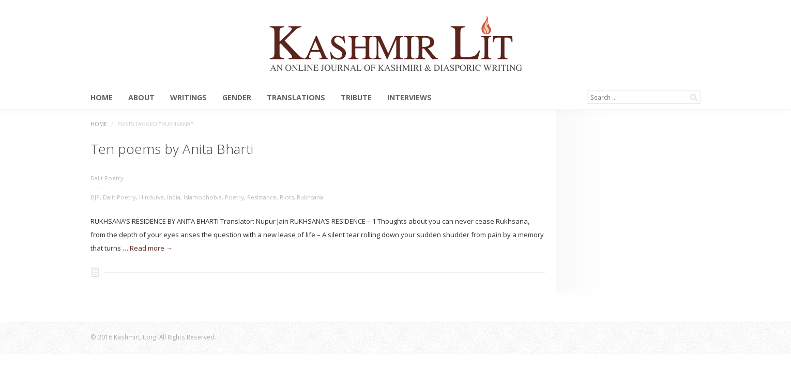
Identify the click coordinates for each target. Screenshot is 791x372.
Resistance (262, 197)
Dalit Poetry (107, 178)
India (173, 197)
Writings (188, 97)
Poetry (234, 197)
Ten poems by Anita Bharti (171, 149)
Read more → (151, 248)
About (141, 97)
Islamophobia (203, 197)
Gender (236, 97)
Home (101, 97)
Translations (296, 97)
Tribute (356, 97)
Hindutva (151, 197)
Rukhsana (310, 197)
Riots (287, 197)
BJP (95, 197)
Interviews (409, 97)
